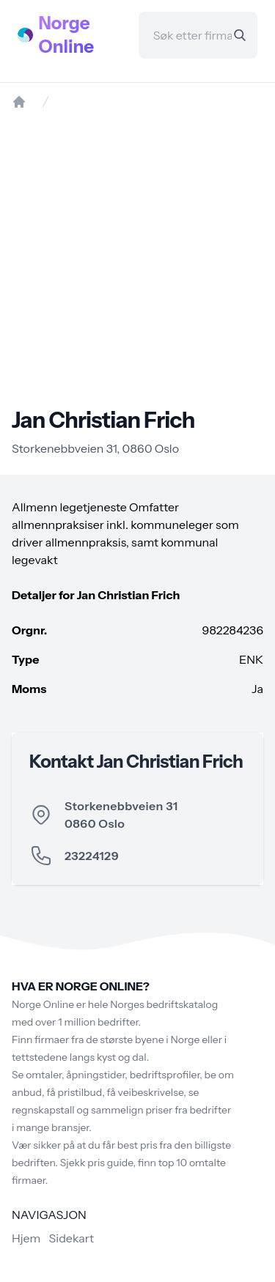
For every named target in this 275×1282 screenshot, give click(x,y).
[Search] (239, 35)
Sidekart (71, 1238)
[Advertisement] (137, 258)
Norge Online (67, 34)
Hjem (26, 1238)
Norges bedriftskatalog (164, 1004)
